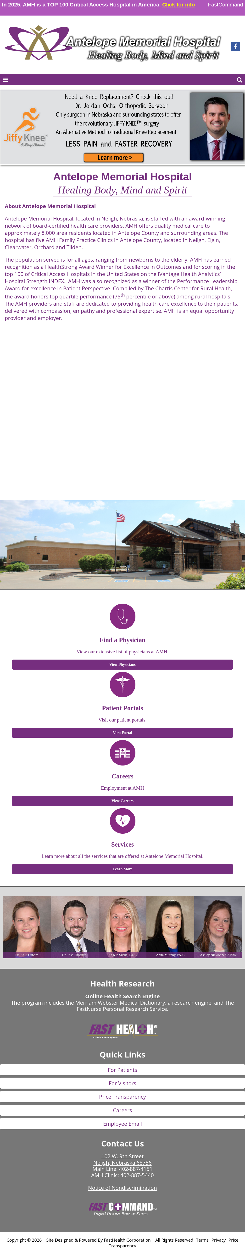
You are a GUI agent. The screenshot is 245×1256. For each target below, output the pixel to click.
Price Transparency (122, 1096)
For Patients (122, 1069)
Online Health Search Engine (122, 996)
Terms (202, 1240)
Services (122, 844)
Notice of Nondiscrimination (122, 1187)
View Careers (122, 801)
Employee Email (122, 1123)
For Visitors (122, 1083)
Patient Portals (122, 708)
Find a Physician (122, 640)
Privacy (219, 1240)
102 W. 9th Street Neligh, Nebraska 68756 (122, 1159)
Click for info (178, 5)
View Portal (122, 733)
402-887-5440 (137, 1175)
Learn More (123, 869)
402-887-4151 (136, 1168)
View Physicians (122, 664)
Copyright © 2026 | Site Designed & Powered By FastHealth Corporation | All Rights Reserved (99, 1240)
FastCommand (225, 5)
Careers (122, 776)
